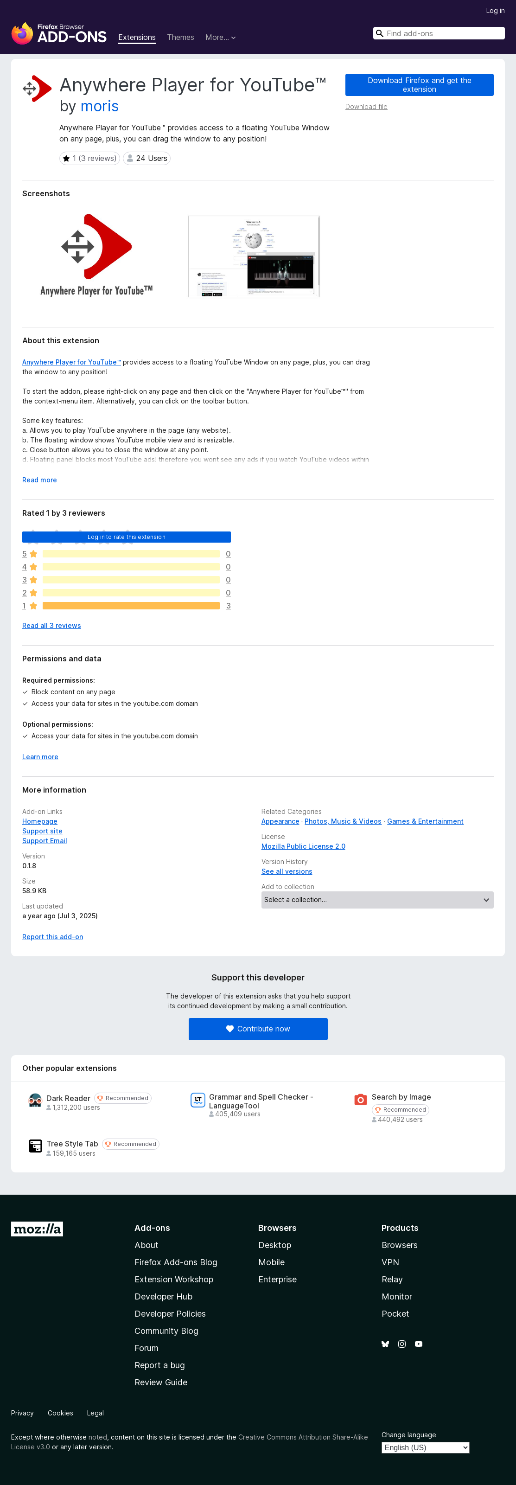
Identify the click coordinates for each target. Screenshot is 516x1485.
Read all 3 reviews (51, 625)
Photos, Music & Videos (343, 821)
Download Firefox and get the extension (419, 85)
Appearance (280, 821)
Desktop (274, 1245)
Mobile (271, 1262)
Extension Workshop (173, 1279)
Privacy (22, 1413)
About (146, 1245)
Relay (392, 1279)
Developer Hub (163, 1296)
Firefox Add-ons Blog (175, 1262)
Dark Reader (68, 1098)
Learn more (40, 757)
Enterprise (277, 1279)
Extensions (137, 37)
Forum (146, 1348)
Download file (366, 106)
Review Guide (160, 1382)
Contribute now (258, 1028)
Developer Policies (170, 1314)
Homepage (39, 821)
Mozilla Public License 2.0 (303, 846)
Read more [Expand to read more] (39, 480)
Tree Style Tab (72, 1143)
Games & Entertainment (425, 821)
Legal (95, 1413)
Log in (495, 10)
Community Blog (166, 1331)
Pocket (395, 1314)
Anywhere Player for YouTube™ (71, 362)
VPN (390, 1262)
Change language (409, 1435)
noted (98, 1437)
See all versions (286, 871)
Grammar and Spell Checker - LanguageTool (261, 1101)
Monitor (397, 1296)
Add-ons (152, 1228)
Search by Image (401, 1097)
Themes (180, 37)
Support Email (44, 841)
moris (100, 106)
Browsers (400, 1245)
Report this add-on (52, 937)
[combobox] (439, 33)
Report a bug (159, 1365)
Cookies (60, 1413)
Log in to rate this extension (127, 536)
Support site (42, 831)
